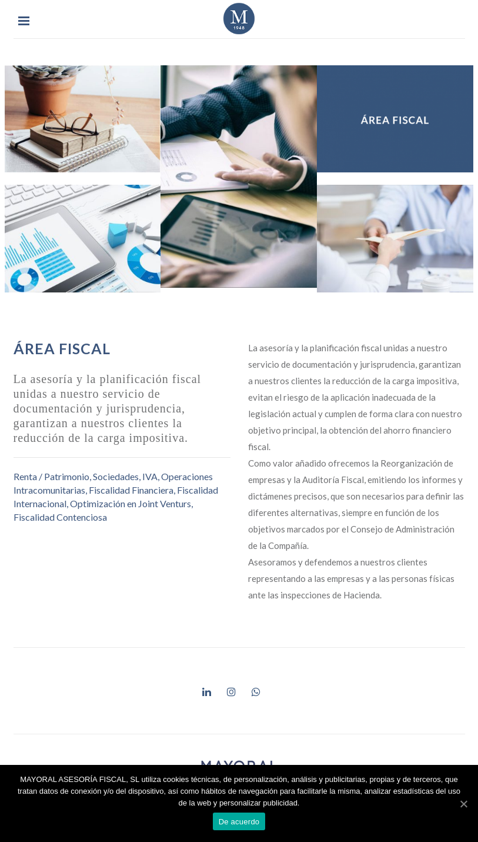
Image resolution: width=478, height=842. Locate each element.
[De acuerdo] (463, 804)
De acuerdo (239, 821)
